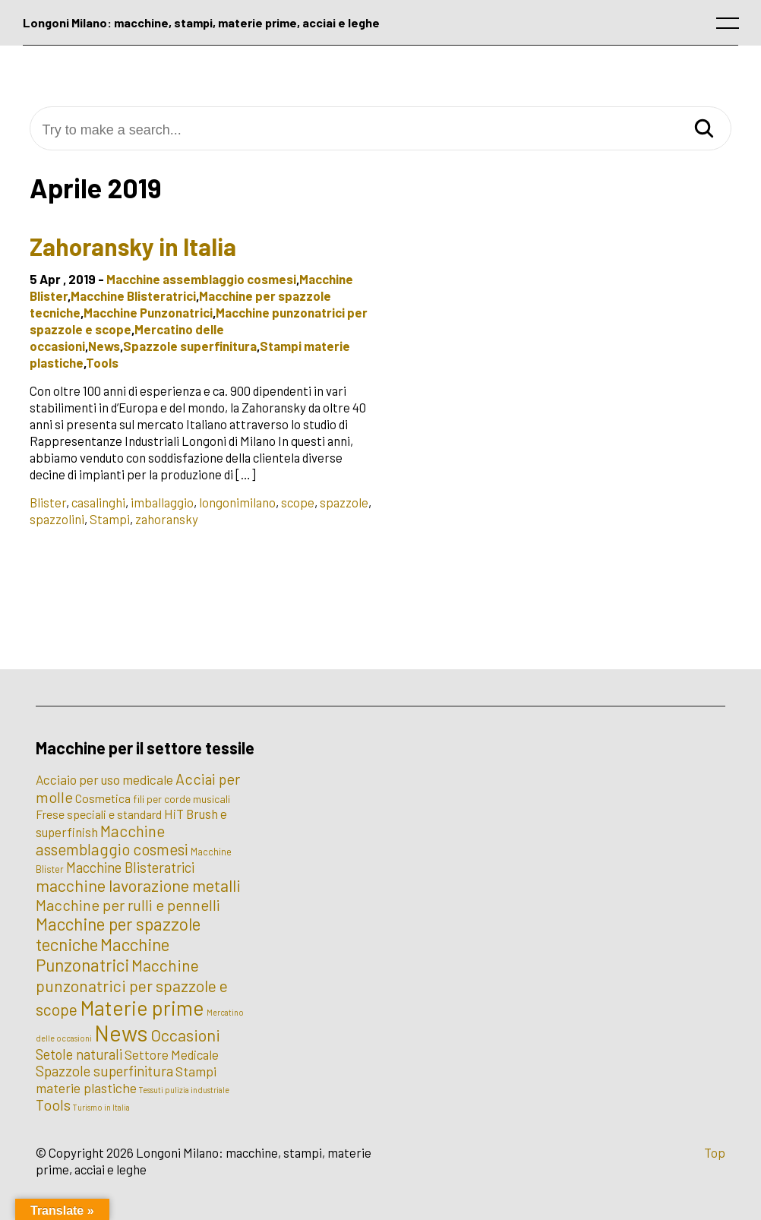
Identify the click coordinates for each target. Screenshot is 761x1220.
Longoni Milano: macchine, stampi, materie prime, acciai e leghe (201, 22)
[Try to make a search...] (380, 130)
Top (714, 1152)
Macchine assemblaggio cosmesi (201, 278)
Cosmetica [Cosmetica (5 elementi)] (103, 798)
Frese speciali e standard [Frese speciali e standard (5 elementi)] (99, 814)
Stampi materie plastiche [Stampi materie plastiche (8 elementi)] (126, 1079)
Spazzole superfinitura (190, 345)
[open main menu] (731, 27)
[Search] (704, 129)
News (104, 345)
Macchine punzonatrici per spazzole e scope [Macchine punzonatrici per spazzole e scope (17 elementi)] (132, 987)
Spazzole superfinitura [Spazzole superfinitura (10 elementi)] (104, 1070)
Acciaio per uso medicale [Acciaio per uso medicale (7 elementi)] (104, 779)
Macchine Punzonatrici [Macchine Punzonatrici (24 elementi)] (102, 954)
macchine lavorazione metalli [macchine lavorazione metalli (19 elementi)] (138, 885)
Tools (102, 362)
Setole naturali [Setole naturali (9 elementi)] (79, 1054)
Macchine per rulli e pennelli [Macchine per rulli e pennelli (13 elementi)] (128, 905)
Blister (48, 502)
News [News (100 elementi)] (121, 1032)
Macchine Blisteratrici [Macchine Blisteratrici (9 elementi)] (130, 867)
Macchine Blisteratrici (133, 295)
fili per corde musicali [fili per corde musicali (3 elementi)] (181, 798)
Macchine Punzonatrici (148, 312)
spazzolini (57, 518)
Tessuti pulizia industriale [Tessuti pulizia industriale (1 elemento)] (184, 1090)
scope (297, 502)
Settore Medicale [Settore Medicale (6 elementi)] (172, 1054)
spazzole (344, 502)
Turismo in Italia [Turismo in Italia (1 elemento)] (101, 1107)
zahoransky (166, 518)
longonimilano (237, 502)
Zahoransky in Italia (133, 246)
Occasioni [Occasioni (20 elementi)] (185, 1035)
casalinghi (98, 502)
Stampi (110, 518)
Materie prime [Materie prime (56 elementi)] (142, 1007)
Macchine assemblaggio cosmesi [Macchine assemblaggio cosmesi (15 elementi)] (112, 840)
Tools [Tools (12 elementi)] (53, 1104)
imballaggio (162, 502)
